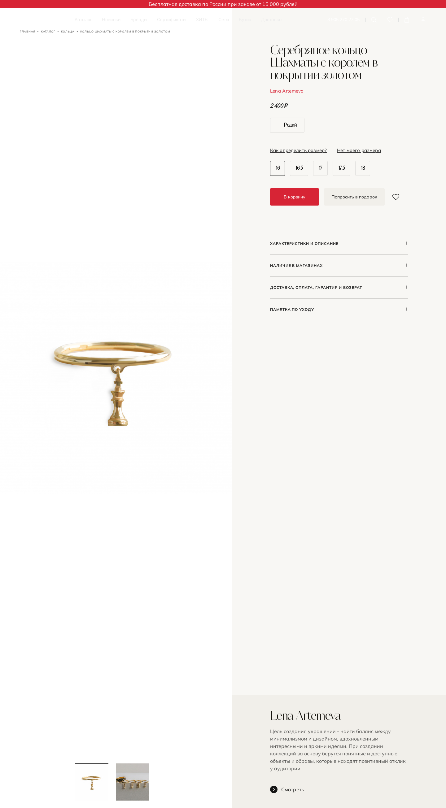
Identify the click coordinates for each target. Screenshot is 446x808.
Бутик (245, 19)
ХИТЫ (202, 19)
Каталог (83, 19)
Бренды (138, 19)
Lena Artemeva (287, 91)
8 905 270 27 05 (343, 19)
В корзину (294, 197)
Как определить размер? (298, 150)
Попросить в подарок (354, 197)
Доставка (271, 19)
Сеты (223, 19)
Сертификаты (171, 19)
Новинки (111, 19)
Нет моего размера (359, 150)
